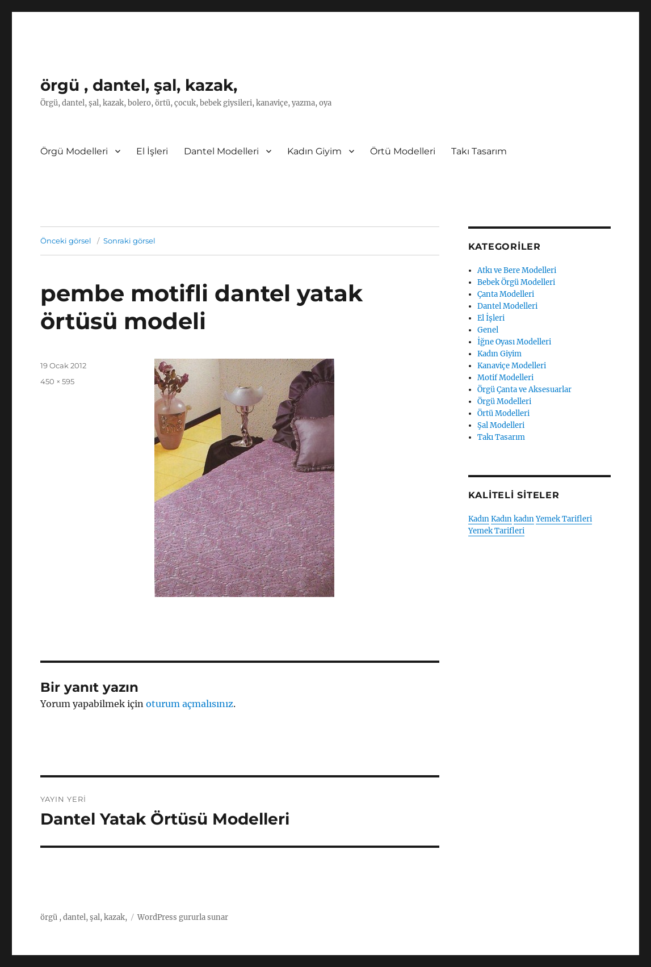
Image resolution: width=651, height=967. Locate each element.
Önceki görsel (65, 240)
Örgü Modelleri (74, 151)
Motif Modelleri (505, 377)
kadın (524, 519)
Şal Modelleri (500, 425)
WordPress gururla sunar (182, 917)
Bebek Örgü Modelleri (516, 282)
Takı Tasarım (479, 151)
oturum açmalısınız (189, 703)
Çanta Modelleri (505, 294)
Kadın (478, 519)
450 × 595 (57, 381)
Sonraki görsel (129, 240)
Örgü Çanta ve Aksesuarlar (524, 389)
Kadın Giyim (314, 151)
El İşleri (152, 151)
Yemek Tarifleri (564, 519)
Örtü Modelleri (402, 151)
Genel (487, 330)
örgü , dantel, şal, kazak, (138, 85)
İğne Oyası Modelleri (514, 342)
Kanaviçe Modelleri (511, 366)
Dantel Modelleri (221, 151)
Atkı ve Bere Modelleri (516, 270)
